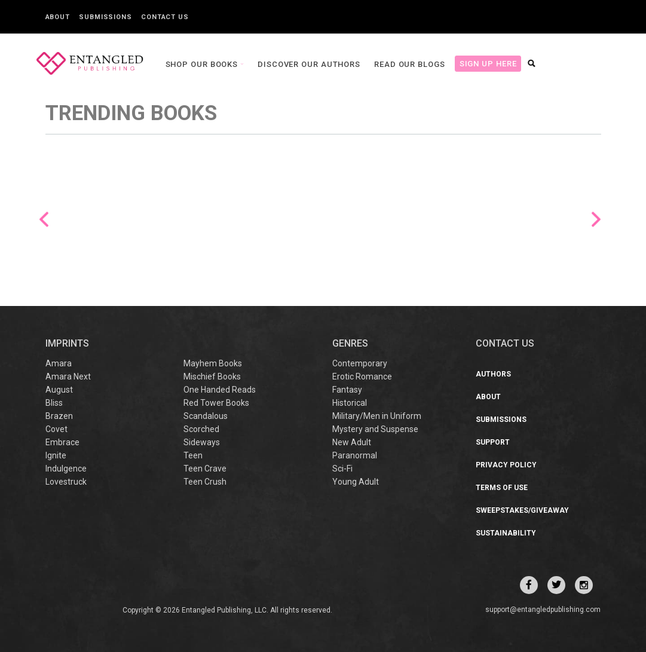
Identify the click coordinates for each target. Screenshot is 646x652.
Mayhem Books (212, 363)
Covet (56, 429)
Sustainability (506, 533)
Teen (193, 455)
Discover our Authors (309, 64)
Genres (350, 343)
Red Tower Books (216, 403)
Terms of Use (502, 487)
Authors (493, 374)
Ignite (55, 455)
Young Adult (355, 481)
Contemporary (359, 363)
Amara (58, 363)
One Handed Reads (219, 389)
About (58, 17)
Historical (349, 403)
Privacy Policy (506, 465)
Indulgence (66, 468)
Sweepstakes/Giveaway (522, 510)
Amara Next (68, 376)
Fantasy (347, 389)
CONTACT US (505, 343)
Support (493, 442)
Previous (43, 219)
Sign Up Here (488, 63)
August (59, 389)
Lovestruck (66, 481)
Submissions (105, 17)
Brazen (59, 416)
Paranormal (354, 455)
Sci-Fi (342, 468)
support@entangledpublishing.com (543, 609)
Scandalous (205, 416)
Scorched (201, 429)
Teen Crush (204, 481)
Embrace (62, 442)
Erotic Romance (362, 376)
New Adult (351, 442)
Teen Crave (204, 468)
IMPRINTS (67, 343)
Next (596, 219)
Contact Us (165, 17)
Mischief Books (212, 376)
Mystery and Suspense (375, 429)
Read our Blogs (409, 64)
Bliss (54, 403)
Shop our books (203, 64)
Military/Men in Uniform (376, 416)
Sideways (201, 442)
